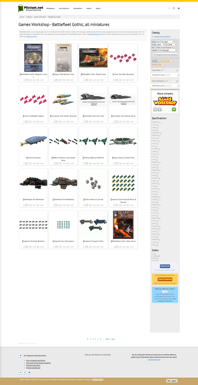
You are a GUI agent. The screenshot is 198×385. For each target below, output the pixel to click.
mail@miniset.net (154, 360)
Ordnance (155, 148)
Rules (154, 130)
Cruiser (154, 125)
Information (77, 8)
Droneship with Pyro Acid (94, 116)
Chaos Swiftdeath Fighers (34, 116)
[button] (174, 8)
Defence (155, 141)
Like (165, 291)
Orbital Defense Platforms (94, 158)
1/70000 (155, 256)
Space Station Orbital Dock (123, 158)
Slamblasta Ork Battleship (64, 199)
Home (22, 17)
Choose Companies (165, 279)
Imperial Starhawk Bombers (34, 241)
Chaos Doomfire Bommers (124, 74)
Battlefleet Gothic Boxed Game (94, 74)
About (98, 8)
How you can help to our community (97, 355)
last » (113, 339)
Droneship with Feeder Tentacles (64, 116)
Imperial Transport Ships (94, 241)
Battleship (155, 122)
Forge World (156, 70)
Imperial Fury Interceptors (64, 241)
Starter (154, 151)
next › (108, 339)
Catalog (29, 17)
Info (174, 109)
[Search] (169, 8)
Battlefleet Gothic (54, 17)
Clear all (155, 61)
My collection (64, 8)
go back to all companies (162, 36)
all (153, 254)
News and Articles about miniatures (38, 363)
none (154, 127)
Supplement (156, 132)
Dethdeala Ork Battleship (34, 199)
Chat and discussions (33, 365)
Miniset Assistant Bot (33, 368)
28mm (154, 258)
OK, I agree (171, 381)
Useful (89, 8)
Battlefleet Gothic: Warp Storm (124, 241)
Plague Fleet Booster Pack (64, 74)
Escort (154, 143)
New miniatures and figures (35, 360)
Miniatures (50, 8)
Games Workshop (40, 17)
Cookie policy (98, 380)
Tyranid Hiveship (34, 158)
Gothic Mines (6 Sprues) (94, 199)
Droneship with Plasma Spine (123, 116)
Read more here (32, 36)
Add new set (165, 266)
